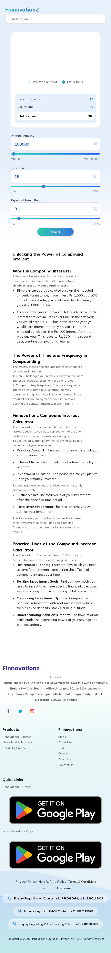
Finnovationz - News (16, 787)
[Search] (55, 19)
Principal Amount (22, 135)
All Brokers (65, 742)
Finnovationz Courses (16, 737)
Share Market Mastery (17, 742)
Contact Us (65, 765)
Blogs (62, 737)
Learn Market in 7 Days (17, 831)
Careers (63, 753)
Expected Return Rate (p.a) (29, 200)
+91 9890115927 (92, 898)
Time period (19, 168)
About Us (64, 759)
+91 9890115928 (82, 911)
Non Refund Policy (52, 881)
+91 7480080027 (87, 924)
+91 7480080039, (67, 898)
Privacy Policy (26, 881)
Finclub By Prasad (14, 748)
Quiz (61, 748)
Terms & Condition (82, 881)
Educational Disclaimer (56, 888)
